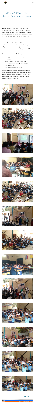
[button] (2, 2)
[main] (17, 14)
